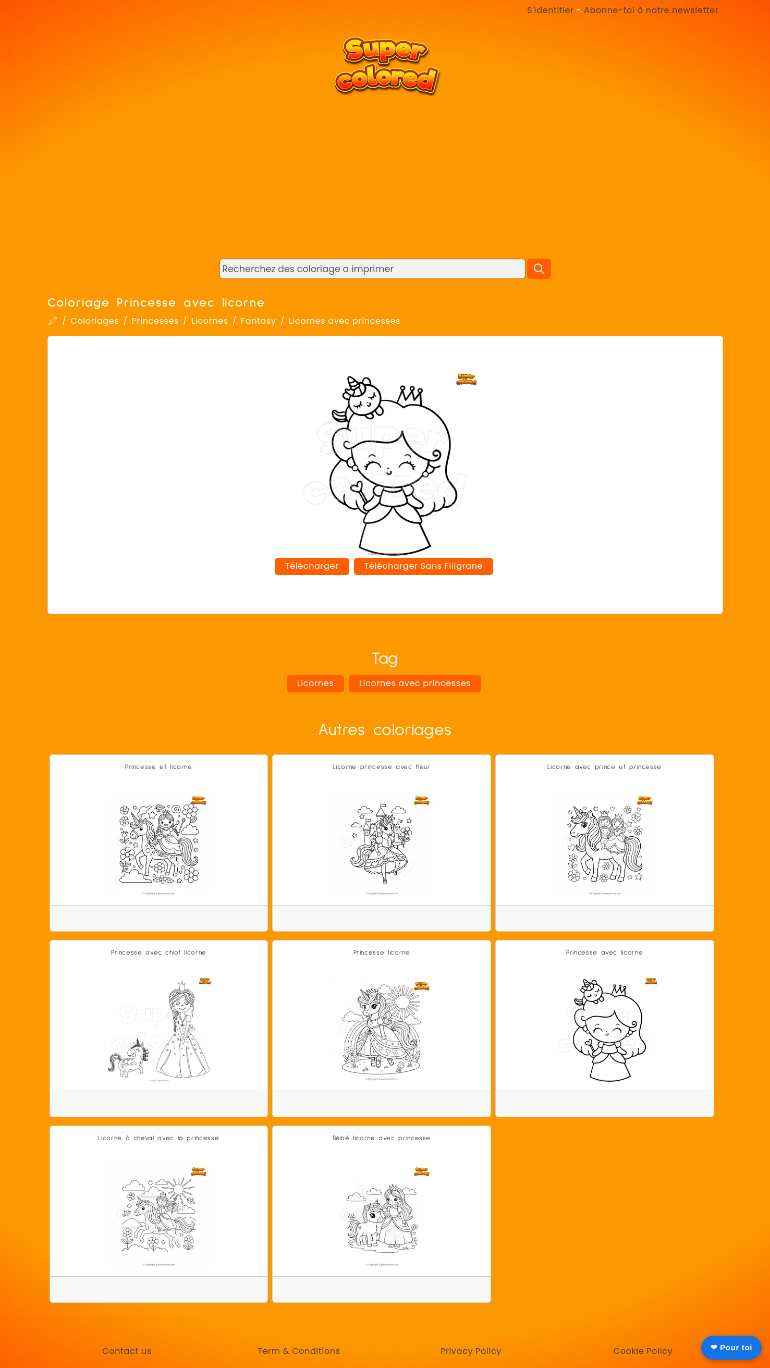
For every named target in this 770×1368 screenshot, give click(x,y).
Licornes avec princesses (344, 321)
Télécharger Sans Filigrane (423, 566)
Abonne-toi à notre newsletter (651, 10)
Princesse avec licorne (604, 952)
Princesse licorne (381, 952)
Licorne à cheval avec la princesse (158, 1138)
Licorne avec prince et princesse (604, 767)
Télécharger (312, 566)
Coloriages (94, 321)
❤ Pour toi (731, 1347)
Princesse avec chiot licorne (158, 952)
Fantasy (258, 321)
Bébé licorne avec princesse (382, 1138)
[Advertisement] (385, 177)
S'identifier (550, 10)
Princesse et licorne (158, 767)
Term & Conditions (299, 1351)
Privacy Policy (471, 1351)
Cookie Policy (643, 1351)
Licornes (209, 321)
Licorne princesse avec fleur (382, 767)
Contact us (126, 1351)
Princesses (155, 321)
